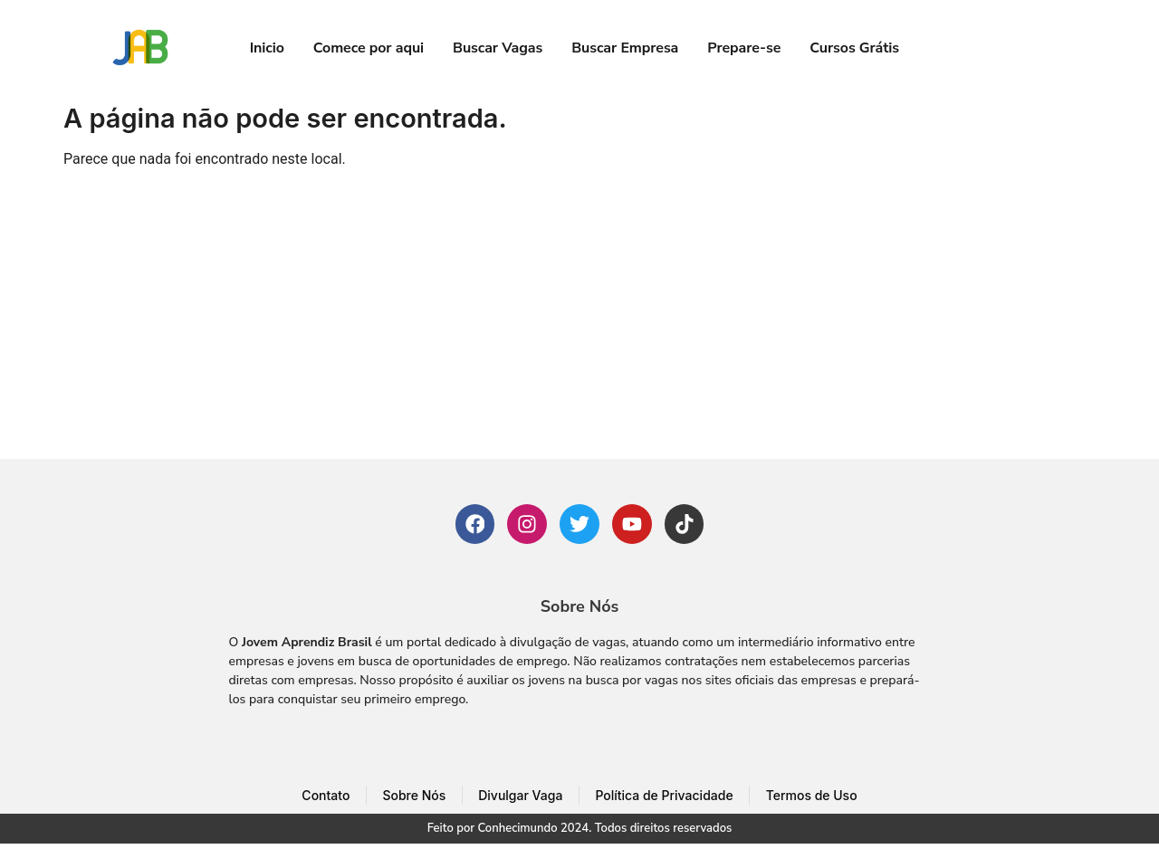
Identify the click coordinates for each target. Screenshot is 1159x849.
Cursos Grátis (854, 48)
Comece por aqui (368, 48)
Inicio (267, 48)
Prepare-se (744, 48)
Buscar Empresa (624, 48)
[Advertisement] (579, 323)
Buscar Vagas (497, 48)
